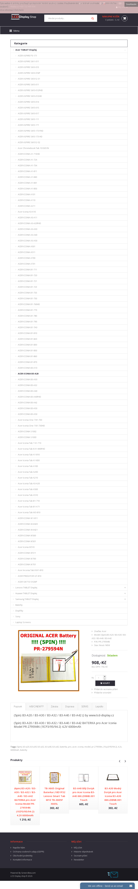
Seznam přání (80, 855)
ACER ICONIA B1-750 (27, 298)
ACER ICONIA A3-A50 (27, 240)
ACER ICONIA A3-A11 (27, 217)
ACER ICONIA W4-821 (28, 529)
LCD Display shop (17, 876)
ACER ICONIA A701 (26, 263)
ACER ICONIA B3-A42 (27, 402)
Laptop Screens (23, 622)
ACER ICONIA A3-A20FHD (29, 223)
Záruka (54, 706)
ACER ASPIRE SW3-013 (28, 67)
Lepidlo (99, 706)
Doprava (69, 706)
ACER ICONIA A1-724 (27, 159)
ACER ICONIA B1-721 (27, 281)
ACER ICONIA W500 (27, 535)
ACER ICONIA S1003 (27, 437)
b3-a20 (26, 746)
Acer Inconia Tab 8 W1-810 (30, 570)
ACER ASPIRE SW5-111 (28, 119)
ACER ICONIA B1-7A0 (27, 327)
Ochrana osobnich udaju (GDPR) (28, 851)
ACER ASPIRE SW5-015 (28, 107)
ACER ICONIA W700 (27, 558)
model (87, 746)
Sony (17, 616)
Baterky (19, 604)
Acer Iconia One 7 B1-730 (30, 419)
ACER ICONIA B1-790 (27, 321)
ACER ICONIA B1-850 (27, 350)
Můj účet (78, 847)
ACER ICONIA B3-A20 (28, 373)
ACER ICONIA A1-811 (27, 171)
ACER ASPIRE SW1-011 (28, 61)
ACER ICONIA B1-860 (27, 356)
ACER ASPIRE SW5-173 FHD (30, 130)
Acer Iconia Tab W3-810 (29, 512)
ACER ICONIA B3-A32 (27, 385)
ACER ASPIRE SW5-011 (28, 84)
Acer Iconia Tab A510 (28, 495)
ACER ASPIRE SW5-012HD (30, 96)
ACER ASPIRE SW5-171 (28, 125)
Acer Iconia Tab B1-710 (29, 500)
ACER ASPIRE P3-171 (27, 55)
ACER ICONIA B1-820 (27, 338)
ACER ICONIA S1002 (27, 431)
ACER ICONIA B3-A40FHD (29, 396)
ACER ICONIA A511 (26, 252)
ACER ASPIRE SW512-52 (29, 142)
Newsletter (79, 859)
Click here (19, 10)
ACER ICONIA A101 (26, 194)
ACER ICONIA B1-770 (27, 310)
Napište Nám (19, 847)
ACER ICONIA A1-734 (27, 165)
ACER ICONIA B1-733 (27, 292)
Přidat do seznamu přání (106, 689)
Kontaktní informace (22, 859)
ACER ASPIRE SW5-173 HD (30, 136)
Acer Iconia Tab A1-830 (29, 460)
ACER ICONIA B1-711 (27, 269)
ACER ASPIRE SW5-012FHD (30, 90)
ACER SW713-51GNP (27, 581)
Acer (104, 631)
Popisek (18, 706)
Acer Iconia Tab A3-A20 (29, 483)
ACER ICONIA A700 (26, 258)
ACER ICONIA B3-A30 (27, 379)
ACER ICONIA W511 (27, 552)
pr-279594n (97, 746)
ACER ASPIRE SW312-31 (29, 78)
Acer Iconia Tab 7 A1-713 (29, 443)
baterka (63, 746)
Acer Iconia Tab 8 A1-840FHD (31, 448)
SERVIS (84, 706)
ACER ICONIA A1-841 (27, 182)
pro (69, 746)
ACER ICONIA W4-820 (28, 523)
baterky (23, 749)
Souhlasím (131, 4)
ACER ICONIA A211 (26, 205)
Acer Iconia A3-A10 (27, 211)
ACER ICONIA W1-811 (28, 518)
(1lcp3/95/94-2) (110, 746)
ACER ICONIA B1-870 (27, 362)
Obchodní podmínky (22, 855)
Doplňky (19, 610)
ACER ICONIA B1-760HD (29, 304)
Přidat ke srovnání (102, 692)
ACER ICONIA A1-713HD (29, 153)
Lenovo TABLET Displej (26, 587)
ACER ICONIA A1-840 (27, 177)
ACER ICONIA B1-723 (27, 286)
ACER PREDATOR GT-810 (29, 576)
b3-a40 (48, 746)
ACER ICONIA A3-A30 (27, 229)
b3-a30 (33, 746)
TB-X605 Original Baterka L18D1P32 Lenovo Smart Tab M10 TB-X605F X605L (54, 796)
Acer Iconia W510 (26, 547)
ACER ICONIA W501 (27, 541)
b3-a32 (41, 746)
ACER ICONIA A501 (26, 246)
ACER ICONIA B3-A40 (27, 390)
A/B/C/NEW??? (36, 706)
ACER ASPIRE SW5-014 (28, 101)
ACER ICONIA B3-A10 (27, 367)
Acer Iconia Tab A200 (28, 471)
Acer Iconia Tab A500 (28, 489)
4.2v (120, 746)
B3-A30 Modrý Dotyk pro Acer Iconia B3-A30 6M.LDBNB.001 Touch (113, 796)
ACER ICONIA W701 (27, 564)
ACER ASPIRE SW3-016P (29, 72)
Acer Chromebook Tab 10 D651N (33, 148)
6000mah (14, 749)
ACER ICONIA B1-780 (27, 315)
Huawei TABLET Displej (26, 593)
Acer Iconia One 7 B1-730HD (31, 425)
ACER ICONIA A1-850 (27, 188)
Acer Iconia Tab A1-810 (29, 454)
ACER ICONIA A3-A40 (27, 234)
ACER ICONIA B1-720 (27, 275)
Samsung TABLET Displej (27, 599)
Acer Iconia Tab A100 (28, 466)
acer (74, 746)
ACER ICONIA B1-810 (27, 333)
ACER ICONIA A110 (26, 200)
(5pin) (19, 746)
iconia (80, 746)
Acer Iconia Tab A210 (28, 477)
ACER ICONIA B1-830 (27, 344)
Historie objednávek (83, 851)
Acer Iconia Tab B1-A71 (29, 506)
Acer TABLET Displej (26, 49)
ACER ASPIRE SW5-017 (28, 113)
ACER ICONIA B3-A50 (27, 408)
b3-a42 (55, 746)
